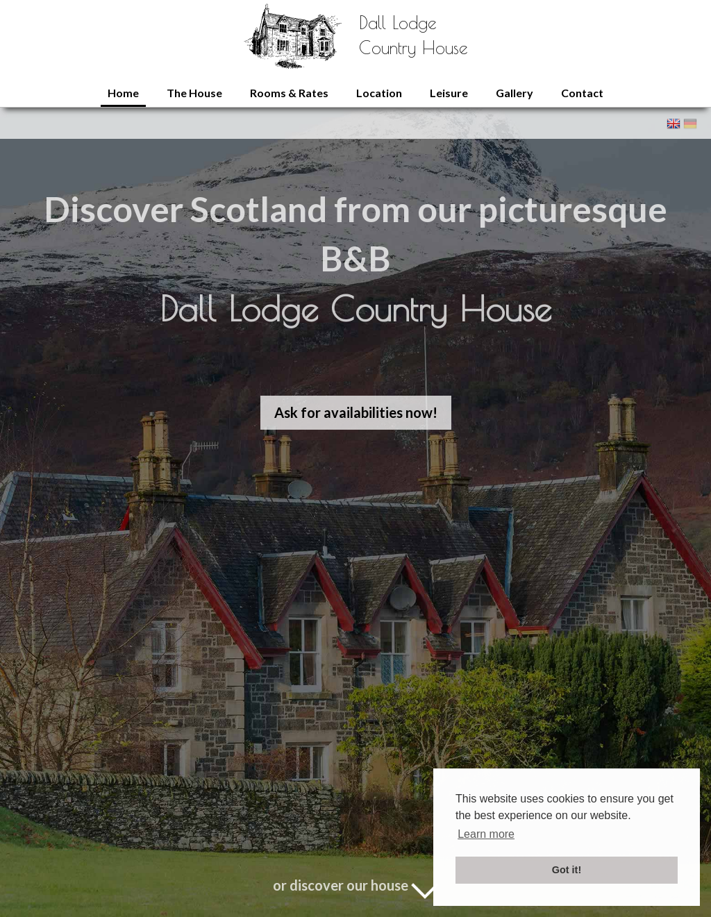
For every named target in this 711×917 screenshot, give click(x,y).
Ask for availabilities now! (355, 412)
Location (379, 92)
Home (123, 92)
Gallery (514, 92)
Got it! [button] (566, 869)
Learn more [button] (486, 834)
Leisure (449, 92)
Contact (582, 92)
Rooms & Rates (289, 92)
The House (194, 92)
